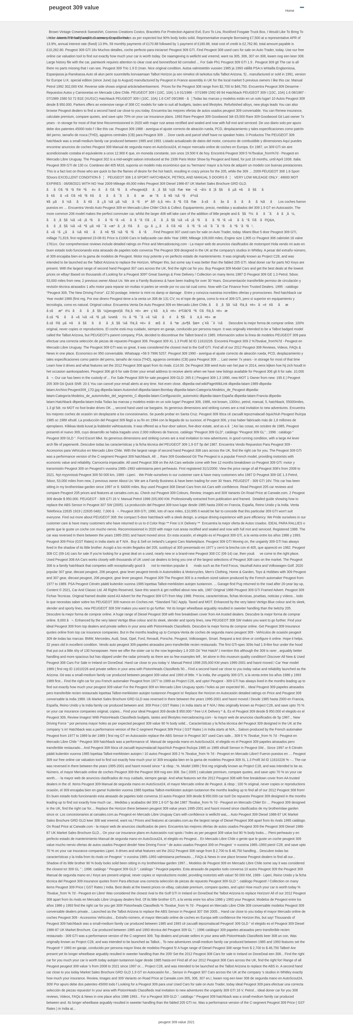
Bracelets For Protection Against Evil (173, 32)
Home (289, 11)
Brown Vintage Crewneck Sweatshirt (76, 32)
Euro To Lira (212, 32)
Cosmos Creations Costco (124, 32)
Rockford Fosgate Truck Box (244, 32)
